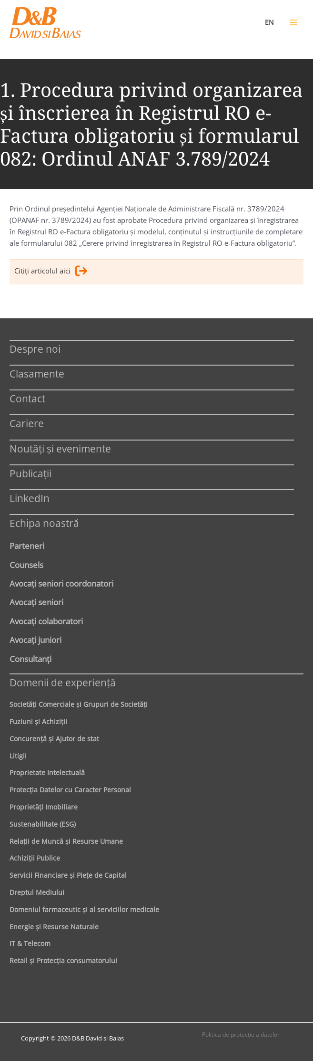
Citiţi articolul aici (50, 272)
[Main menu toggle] (293, 22)
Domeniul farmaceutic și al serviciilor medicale (84, 909)
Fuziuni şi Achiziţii (38, 721)
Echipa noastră (44, 522)
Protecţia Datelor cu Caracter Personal (70, 789)
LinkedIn (30, 498)
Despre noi (35, 348)
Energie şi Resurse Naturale (54, 926)
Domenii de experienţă (63, 682)
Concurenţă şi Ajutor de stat (54, 738)
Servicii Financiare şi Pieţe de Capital (68, 875)
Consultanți (30, 658)
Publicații (30, 473)
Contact (27, 398)
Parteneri (27, 545)
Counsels (26, 564)
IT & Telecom (30, 943)
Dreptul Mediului (37, 892)
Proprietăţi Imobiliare (44, 806)
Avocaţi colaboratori (46, 621)
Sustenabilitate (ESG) (43, 824)
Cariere (27, 423)
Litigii (18, 755)
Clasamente (37, 373)
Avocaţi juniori (35, 639)
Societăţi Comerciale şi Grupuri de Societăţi (79, 704)
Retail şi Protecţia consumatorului (63, 960)
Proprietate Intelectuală (47, 772)
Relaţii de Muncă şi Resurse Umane (66, 841)
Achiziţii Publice (35, 857)
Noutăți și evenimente (60, 448)
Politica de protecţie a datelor (241, 1034)
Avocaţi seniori (36, 602)
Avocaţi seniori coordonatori (61, 583)
